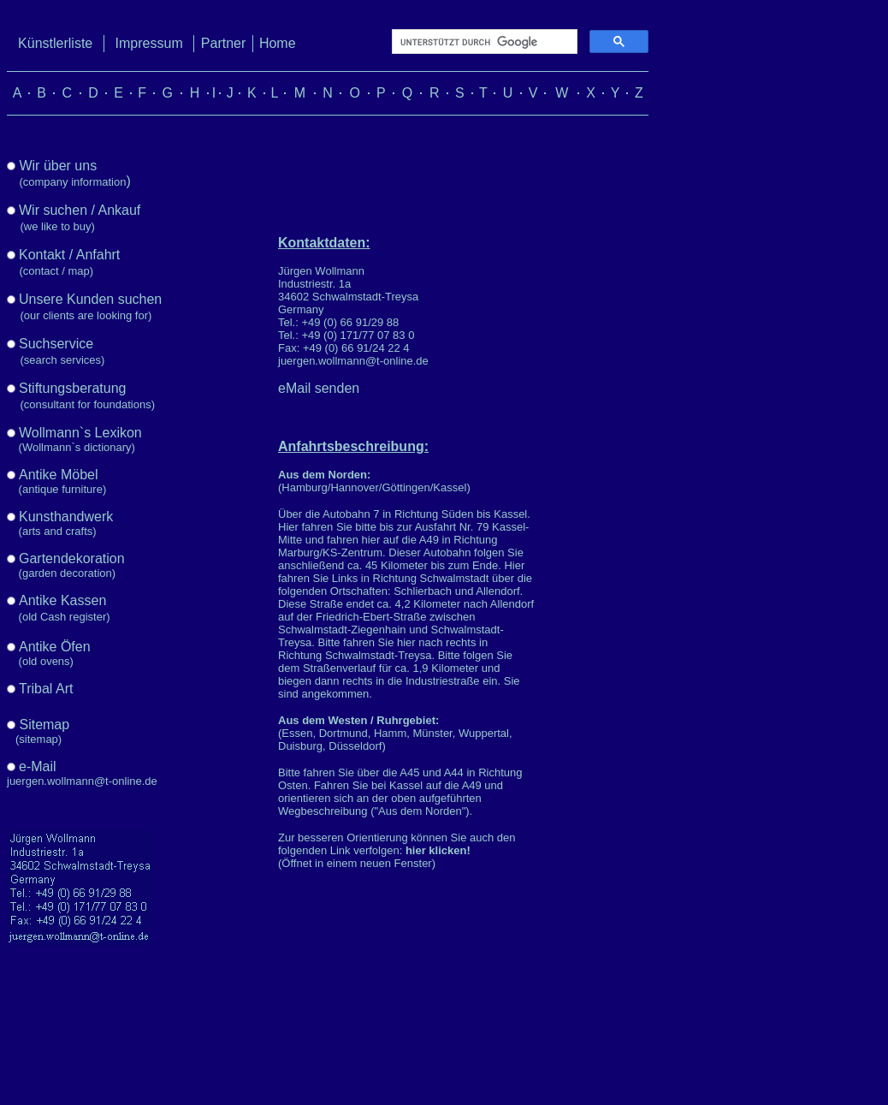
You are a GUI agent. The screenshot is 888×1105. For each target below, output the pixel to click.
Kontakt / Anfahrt (69, 254)
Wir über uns (58, 165)
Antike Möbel (58, 474)
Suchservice (56, 343)
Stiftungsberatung (72, 388)
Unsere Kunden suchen (90, 299)
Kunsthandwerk (66, 516)
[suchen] (482, 42)
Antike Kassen (62, 600)
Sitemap (44, 724)
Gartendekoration (72, 558)
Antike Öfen (55, 646)
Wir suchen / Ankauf (79, 210)
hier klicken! (438, 850)
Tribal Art (46, 688)
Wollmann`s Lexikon (80, 432)
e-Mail (37, 766)
